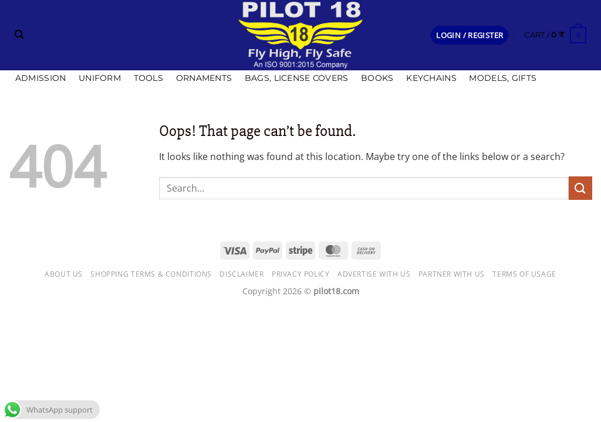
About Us (64, 274)
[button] (469, 35)
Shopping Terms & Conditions (151, 274)
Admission (40, 78)
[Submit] (580, 187)
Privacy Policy (301, 274)
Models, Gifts (502, 78)
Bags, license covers (297, 78)
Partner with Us (451, 274)
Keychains (431, 78)
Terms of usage (524, 274)
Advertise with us (373, 274)
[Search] (19, 34)
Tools (148, 78)
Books (377, 78)
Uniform (100, 78)
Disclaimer (242, 274)
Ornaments (204, 78)
